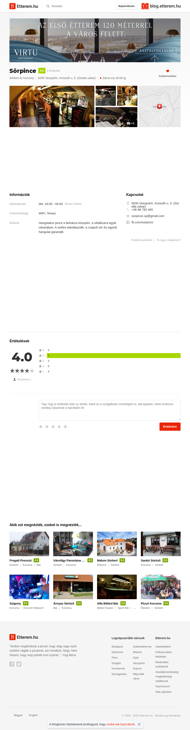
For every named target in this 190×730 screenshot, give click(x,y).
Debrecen (117, 652)
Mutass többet (73, 203)
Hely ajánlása (163, 691)
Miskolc (137, 652)
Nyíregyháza (119, 674)
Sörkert (14, 78)
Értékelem (170, 426)
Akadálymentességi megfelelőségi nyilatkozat (167, 676)
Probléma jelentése (142, 240)
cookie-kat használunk (120, 724)
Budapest (117, 646)
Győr (136, 657)
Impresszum (162, 686)
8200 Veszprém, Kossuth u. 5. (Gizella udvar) (155, 204)
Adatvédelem (163, 646)
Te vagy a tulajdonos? (169, 240)
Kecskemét (118, 668)
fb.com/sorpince (142, 222)
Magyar (16, 715)
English (31, 715)
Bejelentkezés (126, 6)
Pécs (115, 657)
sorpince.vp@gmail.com (148, 216)
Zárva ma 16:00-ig (113, 78)
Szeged (116, 663)
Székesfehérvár (142, 646)
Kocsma (28, 78)
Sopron (137, 668)
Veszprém (139, 663)
